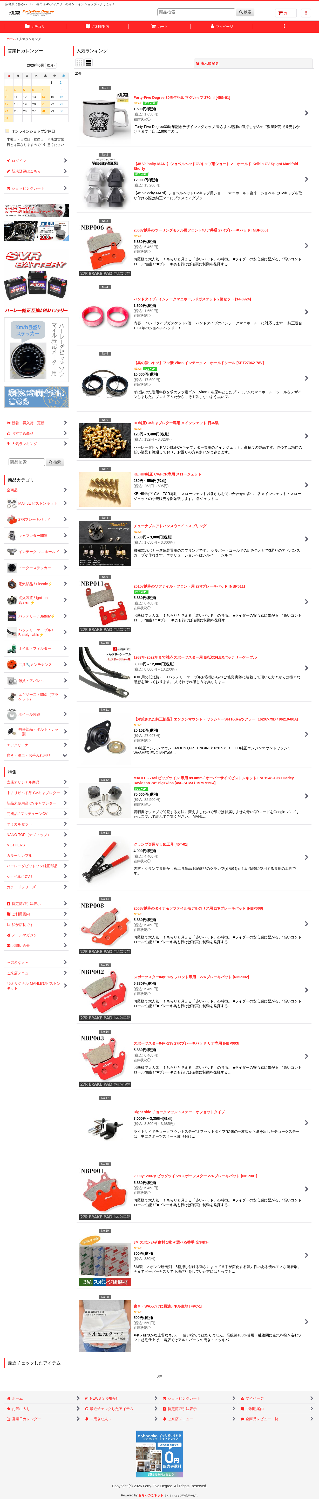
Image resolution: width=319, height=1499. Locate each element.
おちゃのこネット (150, 1495)
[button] (306, 13)
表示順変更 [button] (207, 63)
